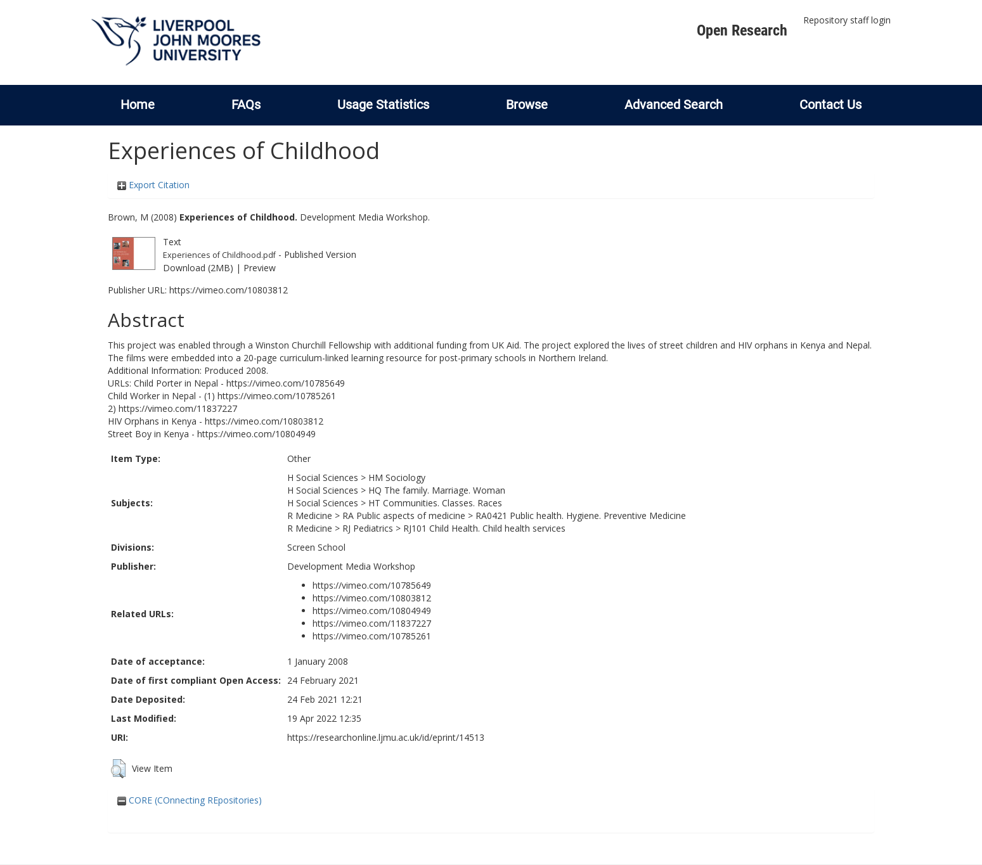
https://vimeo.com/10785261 (372, 636)
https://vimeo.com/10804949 (372, 611)
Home (137, 104)
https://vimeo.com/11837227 (372, 623)
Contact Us (830, 104)
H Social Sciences (322, 477)
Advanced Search (673, 104)
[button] (118, 768)
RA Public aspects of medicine (403, 515)
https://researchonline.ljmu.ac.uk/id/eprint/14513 (385, 737)
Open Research (742, 30)
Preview (259, 268)
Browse (527, 104)
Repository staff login (847, 20)
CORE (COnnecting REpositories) (189, 800)
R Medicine (309, 515)
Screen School (316, 547)
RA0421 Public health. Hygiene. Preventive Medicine (580, 515)
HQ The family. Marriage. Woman (436, 490)
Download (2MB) (198, 268)
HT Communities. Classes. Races (435, 503)
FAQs (246, 104)
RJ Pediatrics (367, 528)
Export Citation (153, 185)
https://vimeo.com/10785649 (372, 585)
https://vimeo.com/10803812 (228, 290)
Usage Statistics (383, 104)
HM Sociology (396, 477)
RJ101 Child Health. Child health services (484, 528)
